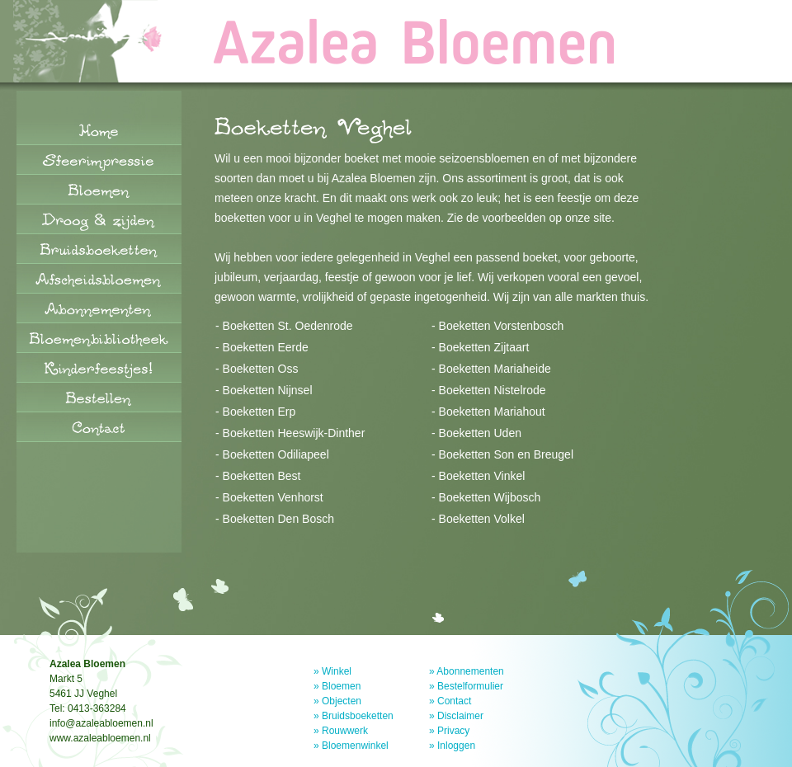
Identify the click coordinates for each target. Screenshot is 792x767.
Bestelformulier (470, 686)
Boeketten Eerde (266, 347)
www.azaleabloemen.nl (100, 738)
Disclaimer (460, 716)
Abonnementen (469, 671)
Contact (454, 701)
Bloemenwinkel (355, 745)
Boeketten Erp (259, 411)
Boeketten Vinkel (482, 475)
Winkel (336, 671)
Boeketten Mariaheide (495, 368)
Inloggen (456, 745)
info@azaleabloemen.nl (101, 723)
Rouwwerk (345, 730)
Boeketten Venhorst (273, 497)
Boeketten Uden (480, 433)
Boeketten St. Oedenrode (288, 325)
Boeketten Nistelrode (492, 390)
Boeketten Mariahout (492, 411)
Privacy (453, 730)
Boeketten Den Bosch (278, 518)
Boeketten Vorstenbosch (501, 325)
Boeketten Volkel (482, 518)
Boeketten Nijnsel (268, 390)
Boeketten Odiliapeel (276, 454)
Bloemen (341, 686)
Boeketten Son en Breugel (506, 454)
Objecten (341, 701)
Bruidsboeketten (358, 716)
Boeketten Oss (261, 368)
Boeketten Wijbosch (490, 497)
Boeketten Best (262, 475)
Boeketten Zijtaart (484, 347)
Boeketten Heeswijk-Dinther (294, 433)
